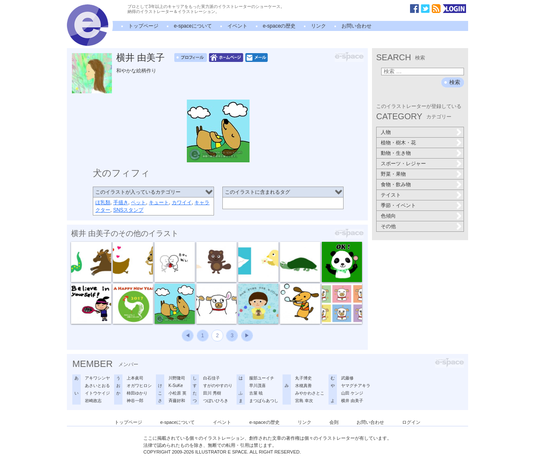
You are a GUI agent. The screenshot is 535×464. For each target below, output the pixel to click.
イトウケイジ (97, 393)
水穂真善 (303, 385)
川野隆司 (176, 378)
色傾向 (388, 216)
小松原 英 (177, 393)
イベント (237, 26)
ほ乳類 (102, 202)
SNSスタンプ (128, 210)
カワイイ (182, 202)
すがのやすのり (217, 385)
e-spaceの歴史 (279, 26)
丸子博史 (303, 378)
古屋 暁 (256, 393)
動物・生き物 (396, 153)
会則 (334, 422)
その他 (388, 226)
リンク (318, 26)
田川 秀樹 (212, 393)
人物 (386, 132)
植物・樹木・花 (398, 143)
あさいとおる (97, 385)
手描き (120, 202)
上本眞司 (135, 378)
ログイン (411, 422)
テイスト (391, 195)
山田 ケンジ (352, 393)
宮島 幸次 (304, 400)
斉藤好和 (176, 400)
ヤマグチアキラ (355, 385)
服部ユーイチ (261, 378)
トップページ (143, 26)
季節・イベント (398, 205)
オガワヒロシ (139, 385)
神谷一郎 (135, 400)
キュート (159, 202)
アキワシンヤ (97, 378)
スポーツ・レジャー (403, 164)
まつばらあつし (263, 400)
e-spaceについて (193, 26)
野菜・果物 (393, 174)
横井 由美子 (140, 57)
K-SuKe (175, 385)
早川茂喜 (257, 385)
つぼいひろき (215, 400)
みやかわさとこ (309, 393)
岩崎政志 (93, 400)
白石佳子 (211, 378)
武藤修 (347, 378)
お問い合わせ (356, 26)
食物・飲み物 (396, 184)
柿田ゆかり (137, 393)
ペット (138, 202)
